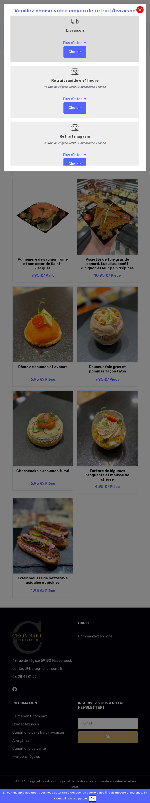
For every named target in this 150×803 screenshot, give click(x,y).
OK (92, 798)
